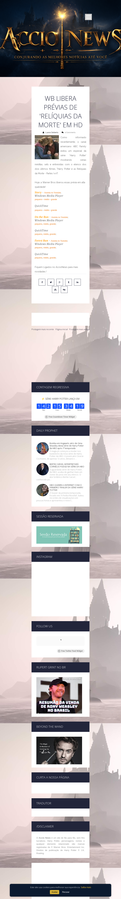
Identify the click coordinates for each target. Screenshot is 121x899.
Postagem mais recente (43, 329)
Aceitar (54, 892)
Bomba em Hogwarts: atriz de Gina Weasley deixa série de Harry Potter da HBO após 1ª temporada (67, 425)
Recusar (66, 892)
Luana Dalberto (51, 132)
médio (46, 199)
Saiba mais (86, 887)
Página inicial (62, 329)
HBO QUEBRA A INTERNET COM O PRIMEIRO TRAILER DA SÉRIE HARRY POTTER (66, 467)
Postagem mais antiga (79, 329)
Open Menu (88, 17)
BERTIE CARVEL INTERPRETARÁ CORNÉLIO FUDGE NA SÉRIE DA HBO (67, 445)
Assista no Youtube (52, 193)
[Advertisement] (60, 356)
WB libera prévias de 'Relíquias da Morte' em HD (60, 111)
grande (54, 199)
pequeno (38, 199)
